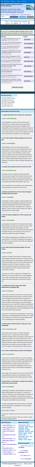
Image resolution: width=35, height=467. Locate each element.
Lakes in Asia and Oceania (10, 444)
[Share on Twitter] (22, 17)
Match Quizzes (22, 425)
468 (29, 23)
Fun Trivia (5, 1)
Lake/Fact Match (7, 454)
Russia (27, 436)
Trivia (18, 1)
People (26, 426)
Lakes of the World (8, 427)
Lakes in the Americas (8, 431)
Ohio (31, 436)
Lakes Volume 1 (7, 429)
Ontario (20, 434)
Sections (12, 1)
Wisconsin (25, 438)
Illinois (20, 438)
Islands (25, 433)
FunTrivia (25, 458)
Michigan (20, 439)
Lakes (25, 439)
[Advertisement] (17, 27)
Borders (30, 433)
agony (24, 414)
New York (27, 431)
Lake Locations (7, 452)
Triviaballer (7, 23)
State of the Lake (7, 438)
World (28, 425)
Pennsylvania (21, 436)
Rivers (24, 434)
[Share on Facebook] (14, 17)
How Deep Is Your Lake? (9, 434)
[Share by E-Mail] (30, 17)
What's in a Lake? (8, 450)
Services (24, 1)
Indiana (29, 439)
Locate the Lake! (7, 448)
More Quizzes (25, 455)
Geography (21, 426)
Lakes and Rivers (7, 425)
